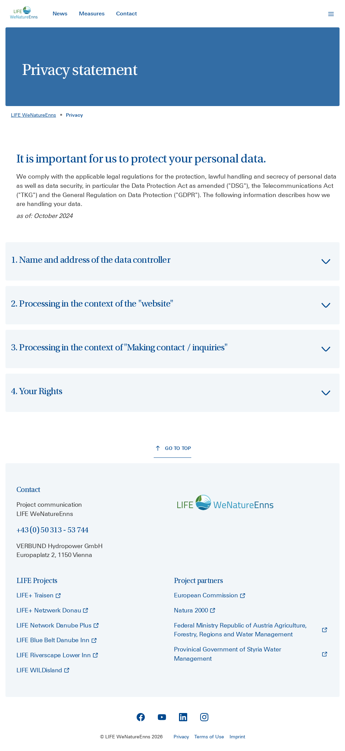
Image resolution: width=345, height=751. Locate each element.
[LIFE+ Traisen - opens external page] (38, 595)
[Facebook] (141, 717)
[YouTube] (162, 717)
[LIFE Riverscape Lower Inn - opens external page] (57, 655)
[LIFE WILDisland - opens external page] (42, 670)
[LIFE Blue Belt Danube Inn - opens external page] (56, 640)
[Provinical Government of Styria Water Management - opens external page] (250, 654)
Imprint (237, 736)
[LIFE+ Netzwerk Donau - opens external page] (52, 611)
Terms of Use (209, 736)
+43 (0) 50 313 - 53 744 (52, 529)
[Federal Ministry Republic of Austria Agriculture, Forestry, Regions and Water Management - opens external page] (250, 630)
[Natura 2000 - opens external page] (194, 611)
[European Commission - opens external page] (209, 595)
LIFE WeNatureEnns (33, 115)
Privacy (181, 736)
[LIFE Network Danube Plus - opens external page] (57, 626)
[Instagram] (204, 717)
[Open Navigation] (331, 14)
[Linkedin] (183, 717)
